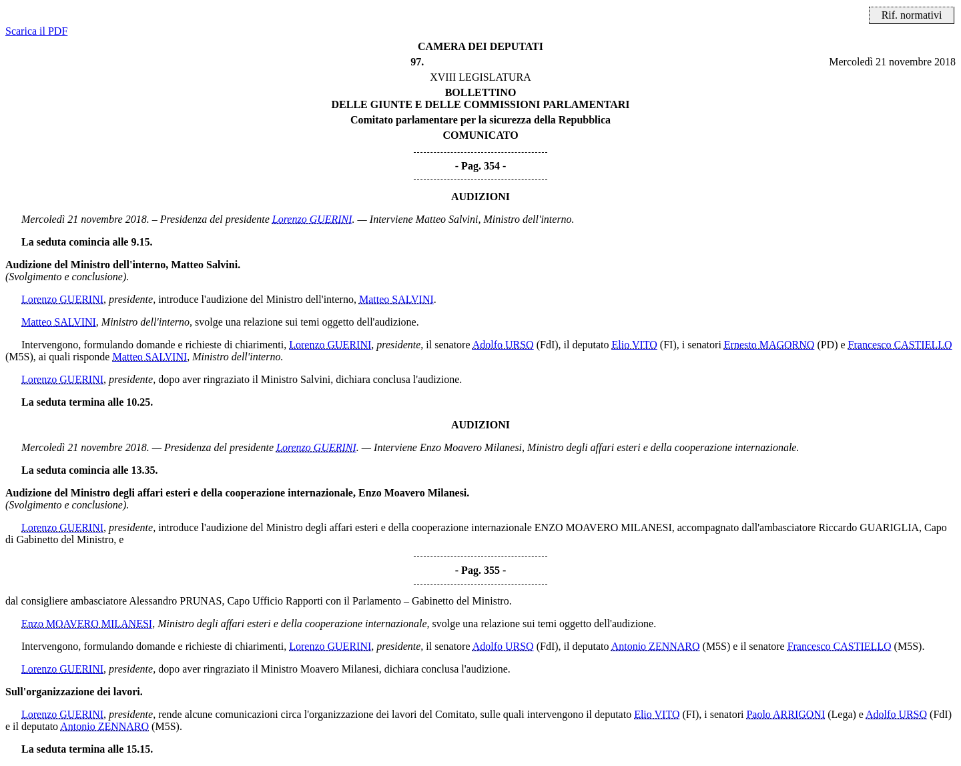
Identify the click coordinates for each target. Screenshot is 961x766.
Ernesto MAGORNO (769, 344)
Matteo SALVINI (396, 299)
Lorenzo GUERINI (312, 219)
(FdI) (548, 344)
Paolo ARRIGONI (785, 714)
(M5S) (19, 356)
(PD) (827, 344)
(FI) (668, 344)
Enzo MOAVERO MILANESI (86, 623)
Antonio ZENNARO (655, 646)
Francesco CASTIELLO (900, 344)
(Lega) (842, 714)
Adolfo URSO (503, 344)
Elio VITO (634, 344)
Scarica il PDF (36, 31)
